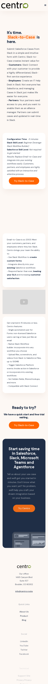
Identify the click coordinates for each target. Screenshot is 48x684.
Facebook (24, 656)
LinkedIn (24, 643)
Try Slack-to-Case (24, 180)
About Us (24, 613)
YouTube (24, 647)
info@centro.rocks (24, 592)
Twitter (24, 651)
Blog (24, 621)
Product (24, 617)
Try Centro (24, 510)
